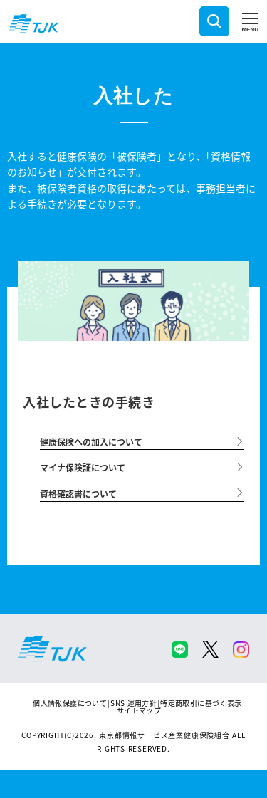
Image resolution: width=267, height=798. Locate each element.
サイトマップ (139, 710)
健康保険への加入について (91, 442)
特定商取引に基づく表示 (200, 703)
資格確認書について (78, 494)
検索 (214, 21)
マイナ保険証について (82, 467)
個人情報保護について (70, 703)
